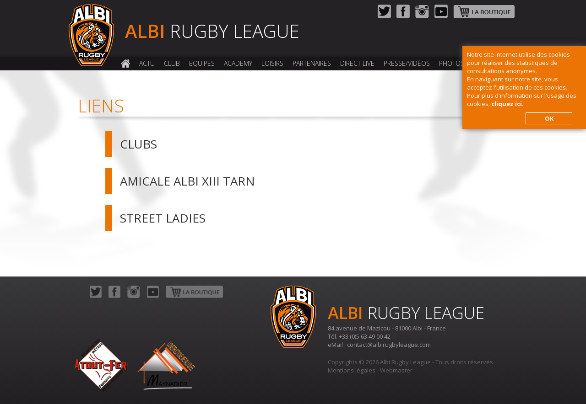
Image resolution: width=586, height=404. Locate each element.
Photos (451, 63)
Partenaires (312, 63)
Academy (238, 63)
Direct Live (357, 63)
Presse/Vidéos (407, 63)
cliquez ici (506, 104)
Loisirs (272, 63)
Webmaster (396, 370)
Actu (147, 63)
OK (549, 118)
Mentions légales (351, 370)
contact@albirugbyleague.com (389, 344)
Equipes (202, 63)
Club (172, 63)
